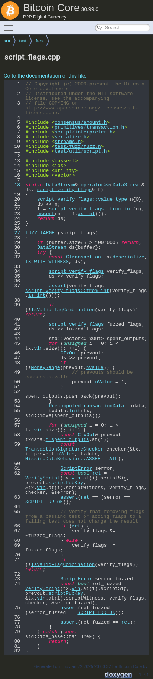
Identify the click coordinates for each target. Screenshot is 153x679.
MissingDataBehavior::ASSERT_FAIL (71, 458)
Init (75, 410)
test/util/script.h (81, 151)
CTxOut (69, 353)
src (7, 40)
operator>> (95, 184)
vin (38, 348)
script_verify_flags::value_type (82, 199)
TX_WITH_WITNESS (47, 261)
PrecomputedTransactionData (86, 406)
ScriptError (76, 468)
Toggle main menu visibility (10, 24)
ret (96, 473)
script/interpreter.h (84, 132)
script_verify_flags (64, 189)
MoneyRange (45, 367)
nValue (95, 367)
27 (13, 233)
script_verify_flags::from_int (91, 209)
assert (46, 213)
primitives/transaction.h (89, 127)
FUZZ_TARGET (42, 233)
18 (13, 184)
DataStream (60, 184)
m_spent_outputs (67, 439)
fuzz (39, 40)
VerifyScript (42, 478)
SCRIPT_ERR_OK (44, 502)
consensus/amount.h (81, 122)
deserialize (128, 257)
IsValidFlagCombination (63, 309)
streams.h (68, 141)
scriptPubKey (65, 482)
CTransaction (83, 257)
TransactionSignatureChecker (64, 449)
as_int (86, 213)
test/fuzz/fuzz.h (78, 146)
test (23, 40)
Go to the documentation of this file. (45, 76)
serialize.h (71, 136)
